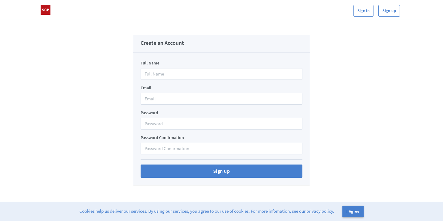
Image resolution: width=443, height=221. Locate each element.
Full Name (150, 63)
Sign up (389, 10)
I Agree (353, 211)
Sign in (363, 10)
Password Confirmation (162, 137)
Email (146, 88)
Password (149, 112)
